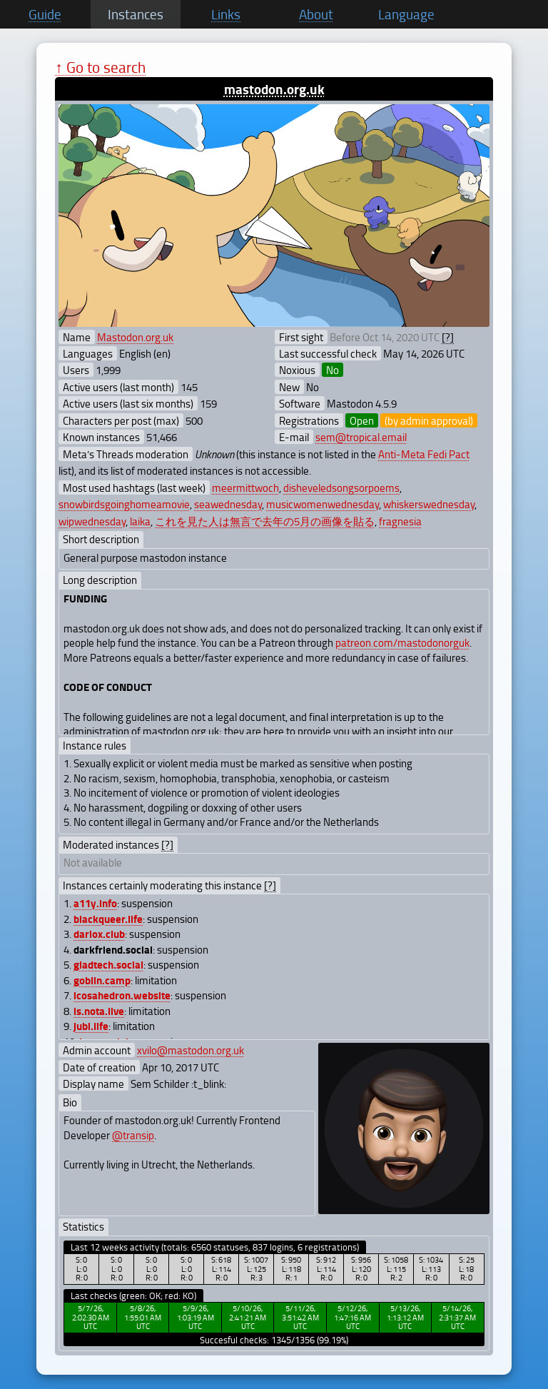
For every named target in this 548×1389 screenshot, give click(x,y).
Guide (45, 14)
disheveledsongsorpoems (341, 487)
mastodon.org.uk (274, 89)
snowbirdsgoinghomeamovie (124, 504)
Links (225, 14)
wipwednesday (92, 521)
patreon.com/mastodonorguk (402, 642)
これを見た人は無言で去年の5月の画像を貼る (265, 521)
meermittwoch (245, 487)
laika (140, 521)
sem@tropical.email (361, 437)
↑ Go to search (100, 66)
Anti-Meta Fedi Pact (424, 454)
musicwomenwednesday (322, 504)
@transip (133, 1135)
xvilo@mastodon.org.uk (190, 1050)
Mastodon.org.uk (135, 337)
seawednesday (228, 504)
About (316, 14)
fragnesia (400, 521)
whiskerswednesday (429, 504)
